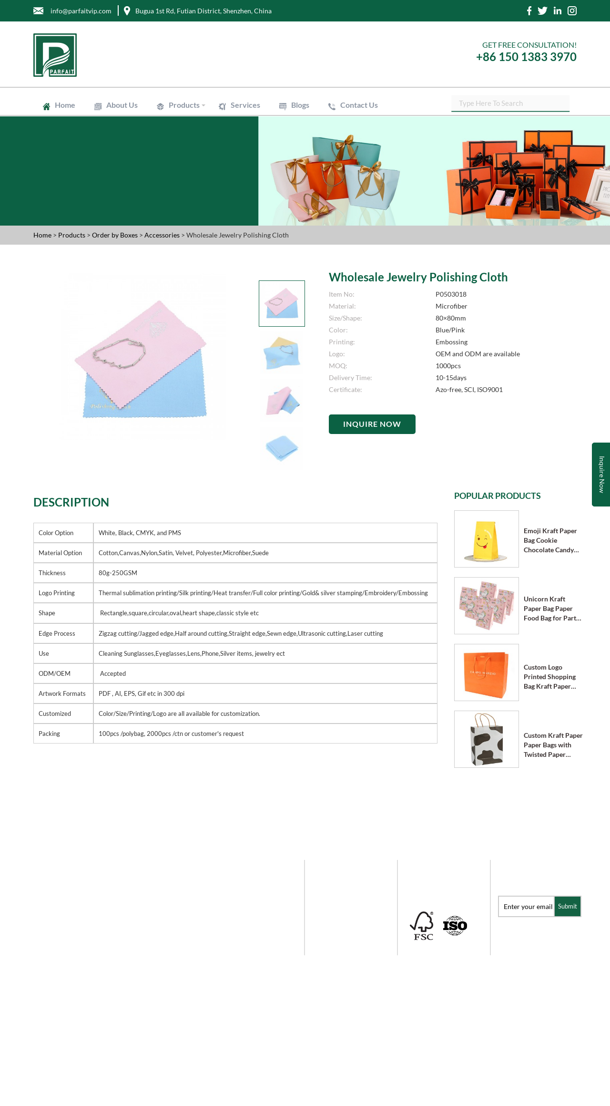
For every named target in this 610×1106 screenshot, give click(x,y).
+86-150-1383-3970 (67, 1004)
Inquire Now (372, 423)
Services (245, 104)
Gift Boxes (327, 884)
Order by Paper (335, 897)
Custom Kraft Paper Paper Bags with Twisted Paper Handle (553, 745)
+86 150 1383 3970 (526, 56)
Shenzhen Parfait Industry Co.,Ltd (133, 1094)
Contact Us (359, 104)
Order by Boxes (115, 235)
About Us (122, 104)
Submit (567, 906)
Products (184, 104)
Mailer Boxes (331, 923)
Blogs (300, 104)
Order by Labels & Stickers (351, 936)
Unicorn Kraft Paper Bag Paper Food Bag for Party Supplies (552, 609)
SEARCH (569, 105)
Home (65, 104)
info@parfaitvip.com (69, 966)
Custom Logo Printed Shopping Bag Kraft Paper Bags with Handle (550, 677)
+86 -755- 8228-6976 (68, 985)
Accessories (162, 235)
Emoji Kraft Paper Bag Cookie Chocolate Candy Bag (550, 541)
